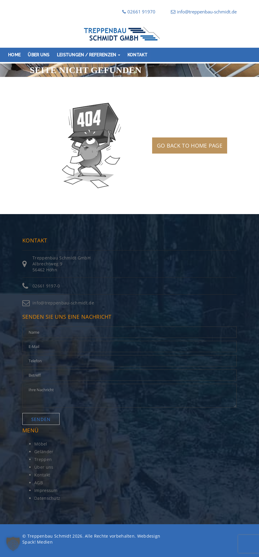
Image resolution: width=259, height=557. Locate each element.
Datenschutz (47, 498)
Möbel (40, 444)
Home (14, 54)
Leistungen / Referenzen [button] (88, 54)
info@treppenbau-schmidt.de (204, 12)
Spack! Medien (37, 542)
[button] (13, 544)
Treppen (43, 459)
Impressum (46, 490)
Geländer (43, 451)
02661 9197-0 (46, 286)
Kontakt (137, 54)
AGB (38, 482)
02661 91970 (138, 12)
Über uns (38, 54)
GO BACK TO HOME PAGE (189, 145)
